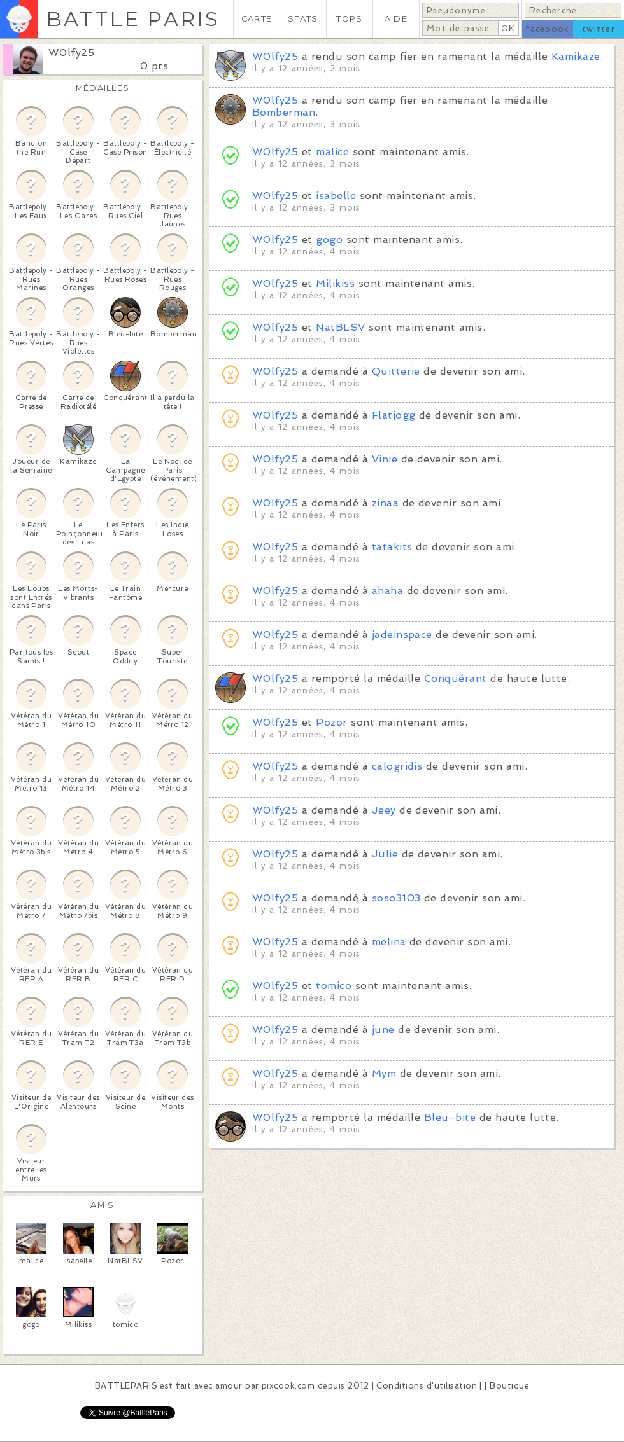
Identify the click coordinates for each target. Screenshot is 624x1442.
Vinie (384, 459)
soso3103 (396, 898)
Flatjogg (394, 415)
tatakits (392, 547)
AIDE (396, 19)
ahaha (387, 591)
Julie (385, 854)
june (383, 1029)
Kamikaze (575, 56)
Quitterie (396, 371)
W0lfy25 (71, 52)
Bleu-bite (450, 1117)
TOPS (349, 19)
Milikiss (335, 283)
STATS (303, 19)
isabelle (336, 196)
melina (389, 942)
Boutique (509, 1385)
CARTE (256, 19)
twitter (598, 29)
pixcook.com (288, 1385)
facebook (547, 29)
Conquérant (455, 678)
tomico (333, 986)
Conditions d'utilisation (426, 1385)
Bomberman (283, 112)
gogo (329, 239)
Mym (384, 1073)
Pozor (331, 722)
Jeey (384, 810)
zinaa (385, 503)
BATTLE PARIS (133, 18)
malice (332, 152)
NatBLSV (340, 327)
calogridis (397, 766)
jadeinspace (402, 634)
